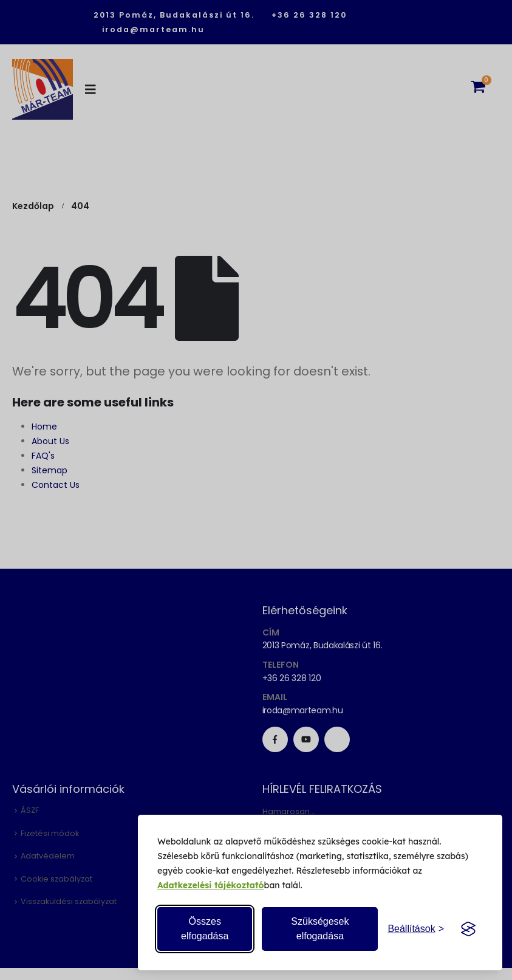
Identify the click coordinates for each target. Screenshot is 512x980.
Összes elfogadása (204, 928)
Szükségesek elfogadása (320, 928)
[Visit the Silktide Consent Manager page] (468, 929)
